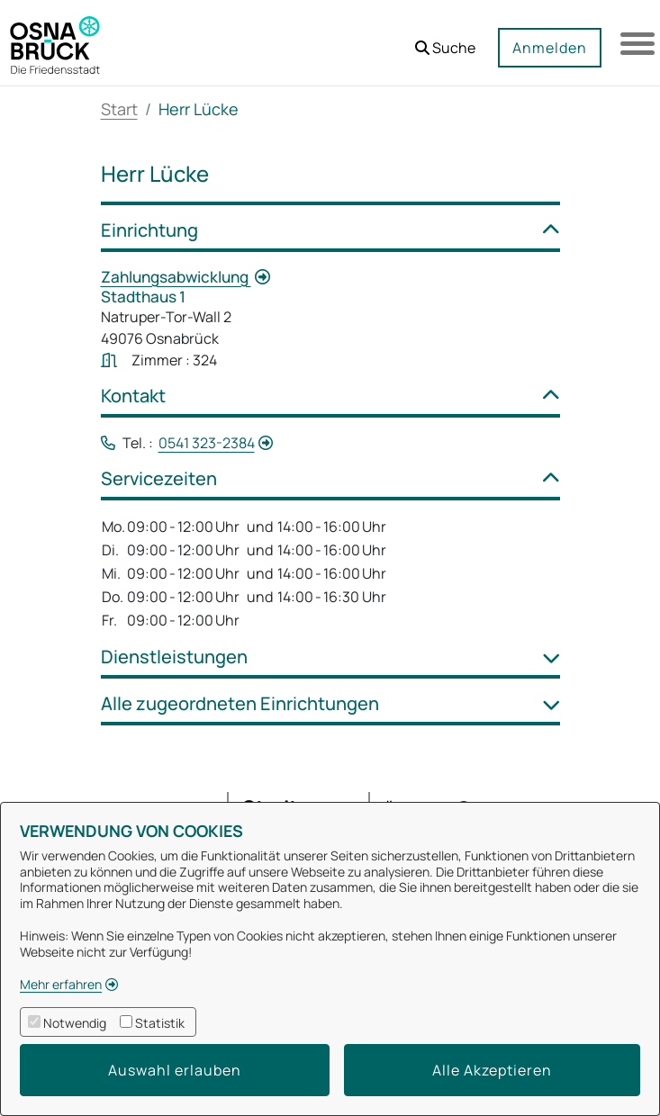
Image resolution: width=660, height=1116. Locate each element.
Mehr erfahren (61, 984)
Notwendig (74, 1022)
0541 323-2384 (206, 443)
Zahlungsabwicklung (176, 276)
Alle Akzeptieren (492, 1070)
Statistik (160, 1022)
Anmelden (548, 48)
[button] (443, 41)
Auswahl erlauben (174, 1070)
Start (119, 109)
